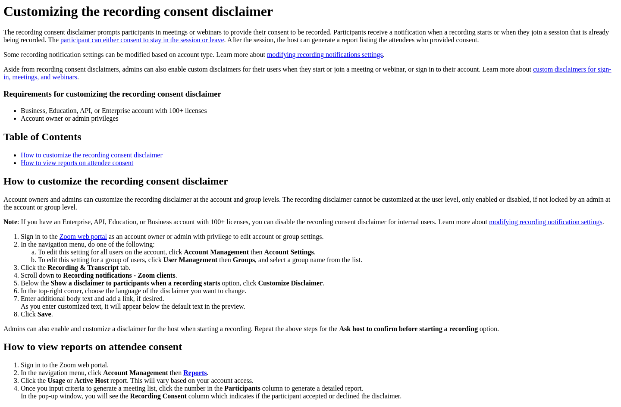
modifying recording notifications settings (325, 54)
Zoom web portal (83, 236)
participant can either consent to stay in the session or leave (142, 40)
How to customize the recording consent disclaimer (92, 155)
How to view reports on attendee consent (77, 162)
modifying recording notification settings (545, 221)
